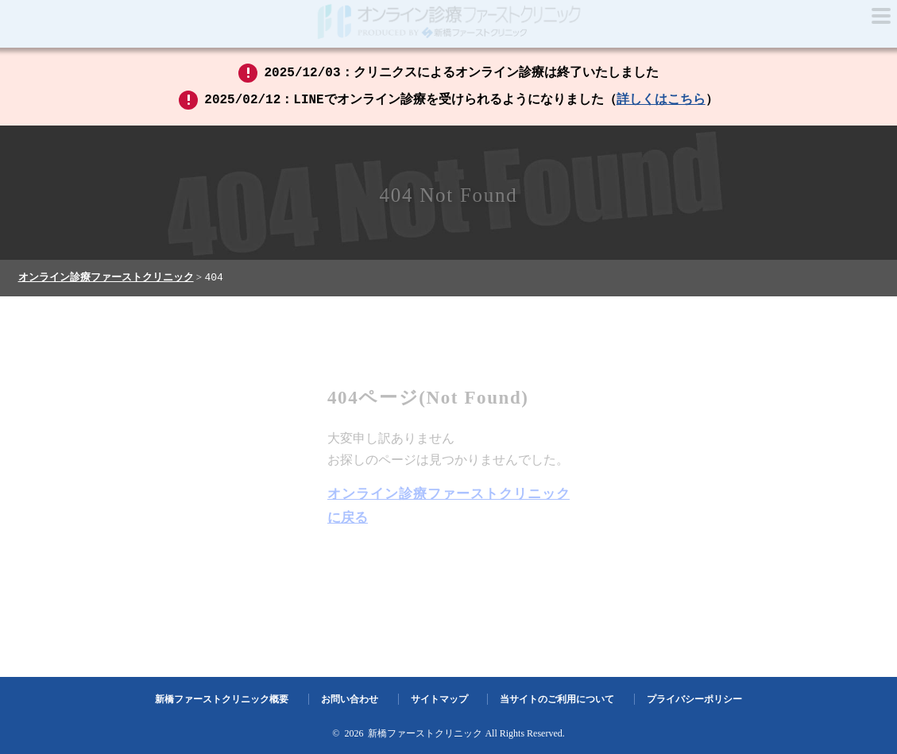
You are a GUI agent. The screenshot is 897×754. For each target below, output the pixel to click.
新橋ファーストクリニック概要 (221, 700)
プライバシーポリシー (694, 700)
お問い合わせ (349, 700)
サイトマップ (439, 700)
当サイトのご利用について (557, 700)
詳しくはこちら (661, 100)
